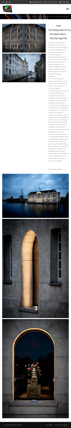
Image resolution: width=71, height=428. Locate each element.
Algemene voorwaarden (61, 425)
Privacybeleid (49, 425)
